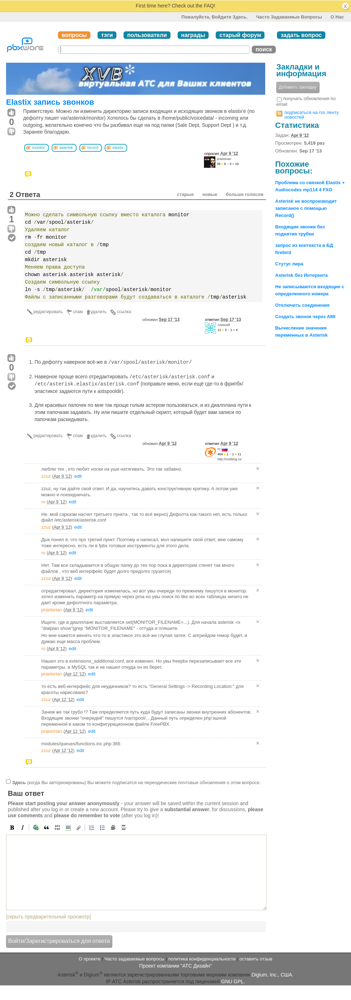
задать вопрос (301, 35)
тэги (107, 35)
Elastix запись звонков (50, 102)
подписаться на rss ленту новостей (311, 115)
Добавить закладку (297, 87)
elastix (118, 147)
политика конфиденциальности (201, 959)
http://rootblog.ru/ (230, 459)
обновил (160, 319)
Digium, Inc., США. (273, 975)
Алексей (224, 325)
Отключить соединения (302, 305)
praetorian (224, 159)
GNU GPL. (233, 981)
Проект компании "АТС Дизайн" (175, 966)
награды (193, 35)
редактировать (48, 311)
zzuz (46, 476)
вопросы (74, 35)
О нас (337, 17)
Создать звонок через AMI (305, 316)
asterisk (66, 147)
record (92, 147)
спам (78, 311)
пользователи (147, 35)
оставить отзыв (256, 959)
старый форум (240, 35)
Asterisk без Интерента (301, 275)
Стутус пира (289, 263)
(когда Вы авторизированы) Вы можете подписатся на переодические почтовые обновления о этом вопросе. (136, 782)
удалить (99, 311)
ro (219, 449)
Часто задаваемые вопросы (289, 17)
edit (78, 476)
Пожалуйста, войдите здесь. (214, 17)
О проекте (89, 959)
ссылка (124, 311)
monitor (38, 147)
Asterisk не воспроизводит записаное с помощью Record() (306, 208)
